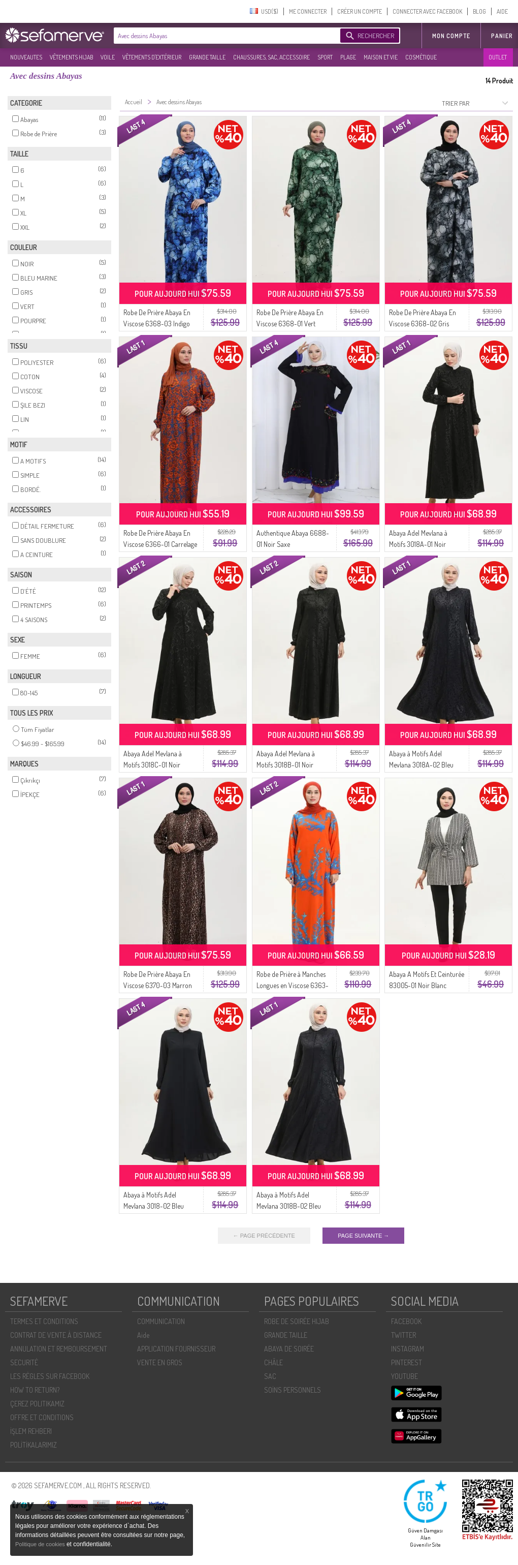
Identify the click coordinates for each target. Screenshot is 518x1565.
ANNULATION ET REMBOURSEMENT (58, 1348)
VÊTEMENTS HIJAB (71, 57)
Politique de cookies (41, 1544)
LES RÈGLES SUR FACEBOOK (49, 1376)
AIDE (502, 11)
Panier (502, 36)
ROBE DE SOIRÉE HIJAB (296, 1321)
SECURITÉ (24, 1362)
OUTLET (498, 57)
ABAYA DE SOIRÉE (289, 1348)
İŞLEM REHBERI (31, 1431)
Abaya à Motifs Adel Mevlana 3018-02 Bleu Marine (153, 1205)
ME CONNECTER (308, 11)
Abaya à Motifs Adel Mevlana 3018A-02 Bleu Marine (421, 764)
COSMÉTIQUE (421, 57)
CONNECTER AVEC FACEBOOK (427, 11)
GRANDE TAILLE (207, 57)
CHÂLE (273, 1362)
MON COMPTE (451, 36)
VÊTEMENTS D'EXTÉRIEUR (151, 57)
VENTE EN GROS (159, 1362)
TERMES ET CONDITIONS (44, 1321)
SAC (270, 1376)
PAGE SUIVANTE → (363, 1236)
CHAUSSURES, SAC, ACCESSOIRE (271, 57)
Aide (143, 1335)
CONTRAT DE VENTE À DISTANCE (56, 1335)
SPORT (325, 57)
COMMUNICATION (161, 1321)
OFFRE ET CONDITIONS (42, 1417)
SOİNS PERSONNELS (292, 1390)
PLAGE (348, 57)
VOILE (108, 57)
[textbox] (224, 35)
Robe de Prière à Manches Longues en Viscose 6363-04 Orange (292, 985)
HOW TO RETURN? (34, 1390)
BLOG (479, 11)
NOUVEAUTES (26, 57)
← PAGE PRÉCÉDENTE (264, 1236)
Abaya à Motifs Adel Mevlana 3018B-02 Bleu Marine (288, 1205)
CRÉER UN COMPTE (359, 11)
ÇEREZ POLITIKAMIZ (37, 1403)
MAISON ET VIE (381, 57)
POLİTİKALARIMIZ (33, 1444)
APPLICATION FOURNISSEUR (176, 1348)
